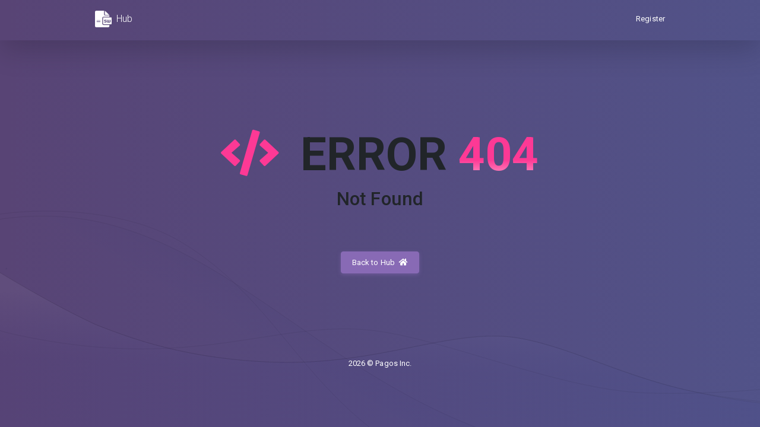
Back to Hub (380, 262)
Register (650, 18)
